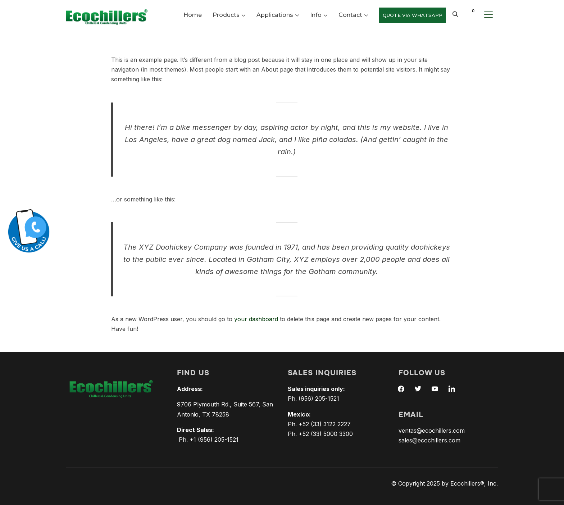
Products (226, 15)
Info (316, 15)
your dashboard (256, 319)
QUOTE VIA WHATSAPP (412, 15)
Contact (350, 15)
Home (192, 15)
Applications (274, 15)
